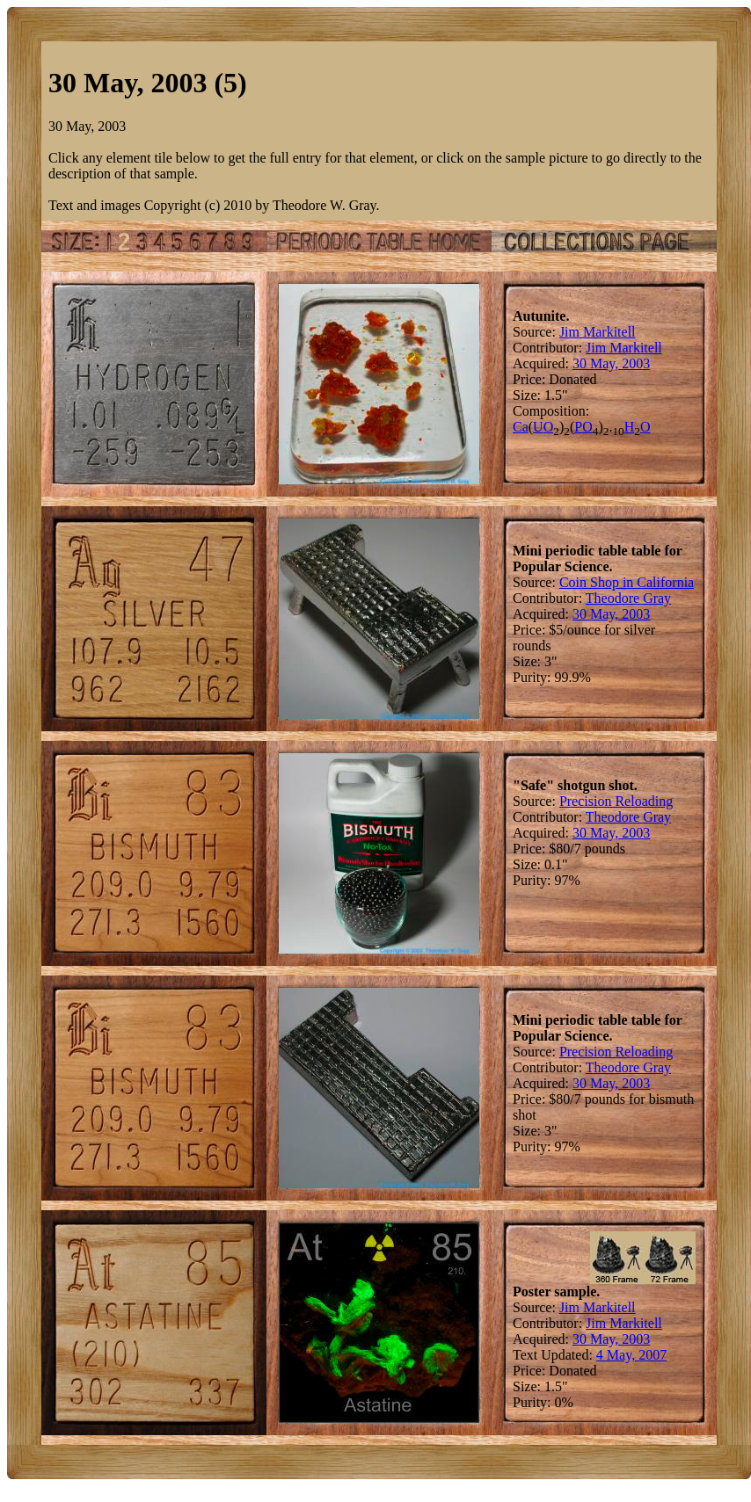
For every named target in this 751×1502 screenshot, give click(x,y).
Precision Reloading (616, 801)
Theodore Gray (628, 598)
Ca (521, 426)
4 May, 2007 (631, 1354)
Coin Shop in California (626, 582)
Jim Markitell (597, 331)
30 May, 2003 (611, 363)
